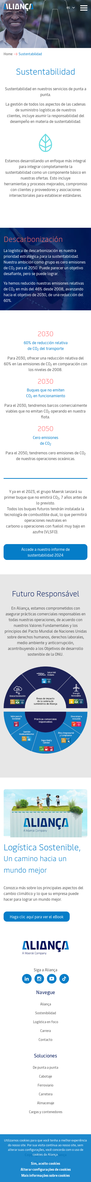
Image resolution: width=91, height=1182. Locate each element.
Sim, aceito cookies (45, 1163)
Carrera (45, 1030)
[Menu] (82, 8)
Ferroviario (45, 1085)
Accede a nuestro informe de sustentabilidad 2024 (45, 552)
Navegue (45, 992)
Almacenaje (45, 1103)
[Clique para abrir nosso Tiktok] (64, 979)
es (68, 7)
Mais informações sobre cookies (45, 1175)
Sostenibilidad (45, 1013)
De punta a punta (45, 1067)
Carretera (45, 1094)
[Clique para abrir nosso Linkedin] (27, 979)
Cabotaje (45, 1076)
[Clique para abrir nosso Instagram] (39, 979)
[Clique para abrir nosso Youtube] (52, 979)
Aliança (45, 1004)
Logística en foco (45, 1022)
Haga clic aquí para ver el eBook (36, 916)
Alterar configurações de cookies (46, 1169)
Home (8, 54)
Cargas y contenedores (45, 1112)
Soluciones (45, 1055)
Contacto (45, 1039)
